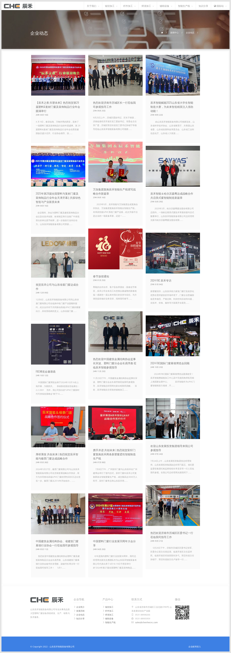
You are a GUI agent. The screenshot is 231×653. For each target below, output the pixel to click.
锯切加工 (110, 6)
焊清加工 (146, 6)
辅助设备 (164, 6)
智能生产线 (184, 6)
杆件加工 (128, 6)
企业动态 (190, 32)
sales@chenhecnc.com (146, 622)
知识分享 (203, 6)
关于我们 (91, 6)
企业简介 (79, 607)
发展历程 (79, 610)
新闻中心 (174, 32)
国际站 (219, 6)
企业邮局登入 (194, 646)
